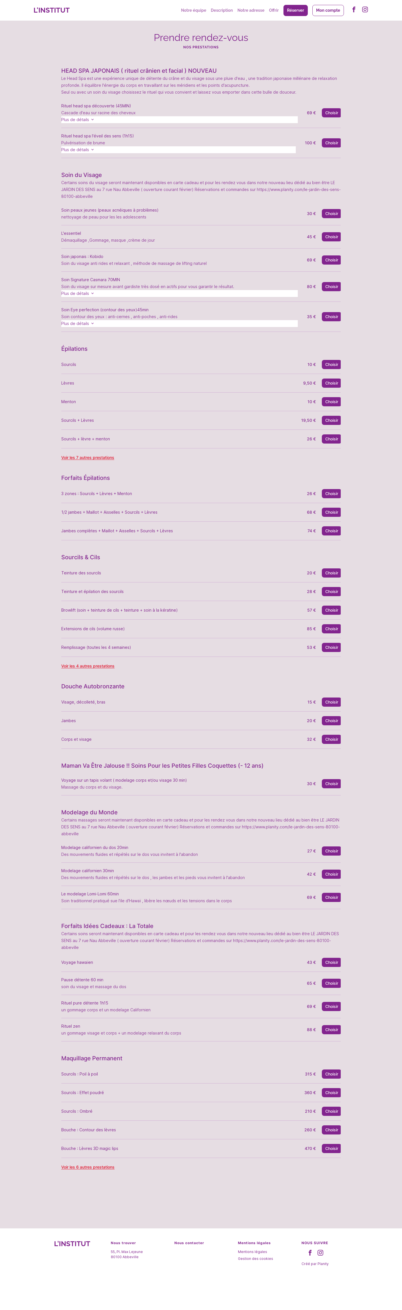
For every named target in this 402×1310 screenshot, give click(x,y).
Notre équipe (193, 10)
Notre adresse (250, 10)
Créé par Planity (315, 1287)
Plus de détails (88, 120)
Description (222, 10)
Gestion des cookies (255, 1281)
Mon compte (328, 10)
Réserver (295, 10)
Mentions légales (252, 1274)
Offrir (274, 10)
